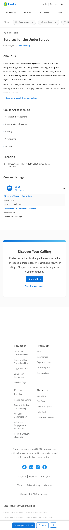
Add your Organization (20, 415)
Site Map (48, 485)
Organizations (21, 368)
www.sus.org (24, 46)
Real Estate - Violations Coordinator (20, 208)
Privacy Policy (33, 485)
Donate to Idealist (45, 417)
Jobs (39, 351)
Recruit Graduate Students (22, 435)
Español (33, 476)
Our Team (41, 401)
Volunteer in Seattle (13, 512)
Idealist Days (20, 382)
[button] (28, 13)
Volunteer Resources (19, 375)
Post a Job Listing (22, 399)
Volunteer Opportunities (21, 353)
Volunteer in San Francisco (39, 517)
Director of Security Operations (18, 196)
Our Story (41, 396)
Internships (42, 357)
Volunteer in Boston (13, 517)
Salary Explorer (44, 367)
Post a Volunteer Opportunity (22, 407)
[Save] (42, 525)
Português (45, 476)
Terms (20, 485)
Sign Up (53, 4)
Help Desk (41, 412)
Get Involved (10, 12)
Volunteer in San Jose (36, 512)
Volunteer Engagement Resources (20, 425)
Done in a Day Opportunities (21, 362)
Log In (44, 4)
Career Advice (43, 373)
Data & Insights (44, 406)
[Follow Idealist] (24, 467)
